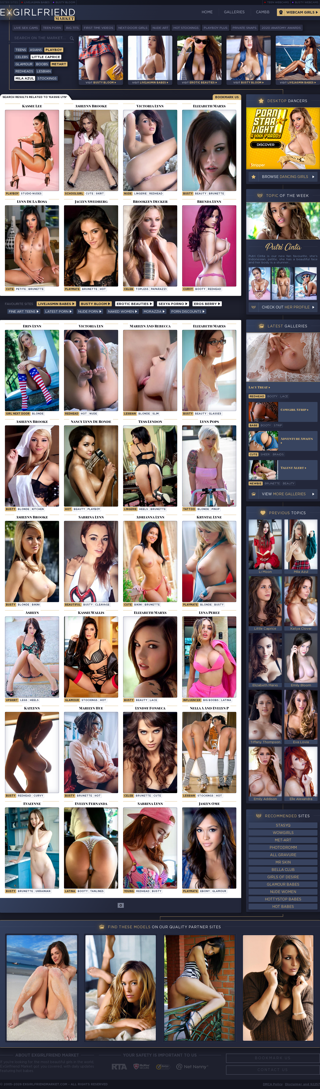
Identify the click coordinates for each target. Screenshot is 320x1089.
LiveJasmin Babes (37, 2)
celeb (128, 289)
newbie (256, 483)
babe (254, 425)
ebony (205, 891)
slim (155, 414)
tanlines (97, 891)
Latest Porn (58, 311)
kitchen (38, 509)
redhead (155, 194)
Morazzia (154, 311)
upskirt (12, 700)
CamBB (263, 12)
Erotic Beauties (134, 304)
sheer (265, 454)
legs (23, 700)
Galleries (234, 12)
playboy (12, 194)
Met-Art (283, 840)
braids (278, 454)
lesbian (130, 414)
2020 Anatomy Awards (281, 28)
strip (278, 425)
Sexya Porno (173, 304)
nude (128, 194)
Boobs (42, 64)
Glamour (24, 64)
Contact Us (272, 1070)
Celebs (22, 57)
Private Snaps (244, 28)
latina (226, 700)
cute (89, 194)
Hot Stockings (186, 28)
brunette (216, 194)
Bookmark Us (227, 97)
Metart (59, 64)
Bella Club (283, 869)
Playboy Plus (215, 28)
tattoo (189, 509)
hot (103, 289)
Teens (21, 50)
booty (200, 289)
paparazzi (158, 289)
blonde (38, 414)
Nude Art (160, 28)
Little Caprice (46, 57)
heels (143, 509)
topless (142, 289)
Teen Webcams (278, 2)
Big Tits (72, 28)
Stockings (47, 78)
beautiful (73, 605)
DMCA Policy (273, 1084)
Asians (36, 50)
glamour (72, 700)
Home (207, 12)
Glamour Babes (283, 884)
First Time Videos (98, 28)
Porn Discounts (188, 311)
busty (187, 194)
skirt (100, 194)
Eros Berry (207, 304)
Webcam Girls (300, 12)
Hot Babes (283, 906)
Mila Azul (25, 78)
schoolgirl (74, 194)
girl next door (18, 414)
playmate (72, 289)
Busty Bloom (65, 2)
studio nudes (31, 194)
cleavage (102, 605)
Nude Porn (90, 311)
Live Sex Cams (26, 28)
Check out (286, 307)
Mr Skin (283, 862)
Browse (285, 177)
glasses (215, 414)
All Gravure (283, 855)
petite (21, 289)
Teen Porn (52, 28)
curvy (188, 289)
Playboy (54, 50)
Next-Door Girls (132, 28)
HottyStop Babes (283, 899)
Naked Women (122, 311)
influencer (192, 700)
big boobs (211, 700)
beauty (200, 194)
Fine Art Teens (24, 311)
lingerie (140, 194)
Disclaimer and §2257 (302, 1084)
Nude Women (283, 892)
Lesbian (44, 71)
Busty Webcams (307, 2)
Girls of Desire (283, 877)
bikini (36, 605)
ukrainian (42, 891)
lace (153, 700)
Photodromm (283, 847)
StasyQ (283, 825)
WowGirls (283, 833)
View (284, 494)
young (129, 891)
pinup (215, 509)
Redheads (24, 71)
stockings (89, 700)
